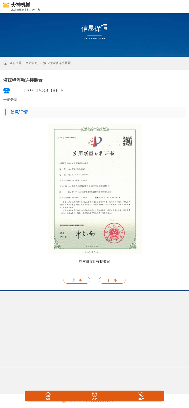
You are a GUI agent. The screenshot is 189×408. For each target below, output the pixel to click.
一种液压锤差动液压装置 (77, 280)
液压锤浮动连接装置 (57, 63)
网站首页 (32, 63)
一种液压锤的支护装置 (112, 280)
